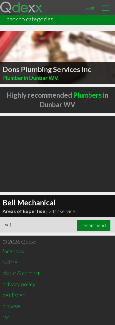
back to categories (29, 19)
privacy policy (18, 284)
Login (89, 7)
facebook (13, 251)
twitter (11, 262)
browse (11, 306)
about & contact (21, 273)
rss (6, 317)
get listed (13, 295)
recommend (94, 225)
